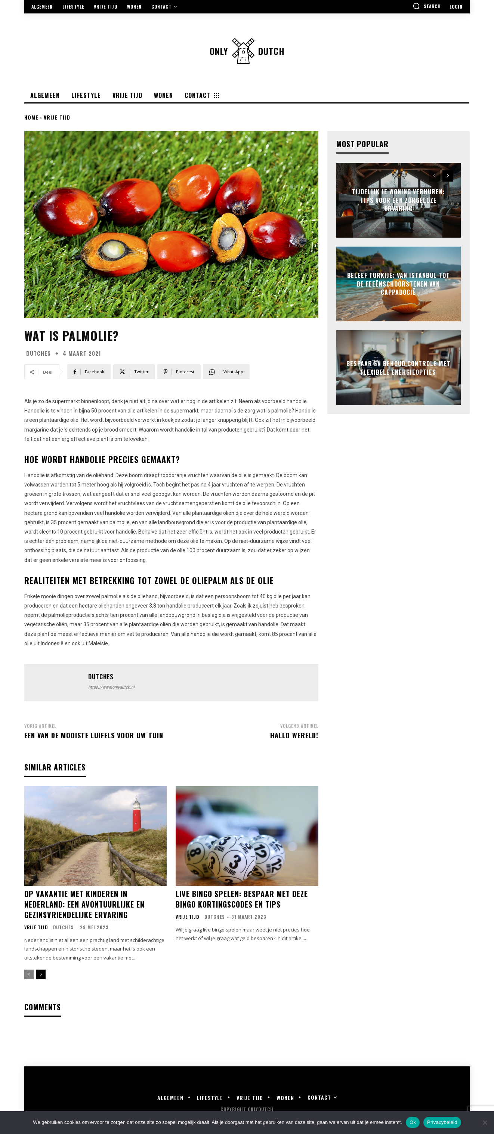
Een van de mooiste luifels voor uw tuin (93, 735)
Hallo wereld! (294, 735)
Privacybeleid (442, 1122)
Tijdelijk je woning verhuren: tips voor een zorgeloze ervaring (398, 200)
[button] (427, 6)
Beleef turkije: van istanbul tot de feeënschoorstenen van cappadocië (398, 284)
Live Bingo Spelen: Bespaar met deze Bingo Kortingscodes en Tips (242, 899)
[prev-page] (29, 974)
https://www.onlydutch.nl (111, 687)
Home (31, 117)
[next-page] (41, 974)
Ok (413, 1122)
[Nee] (484, 1122)
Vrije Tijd (57, 117)
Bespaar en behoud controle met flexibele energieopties (398, 367)
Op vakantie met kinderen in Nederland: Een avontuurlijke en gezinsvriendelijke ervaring (84, 904)
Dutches (38, 353)
